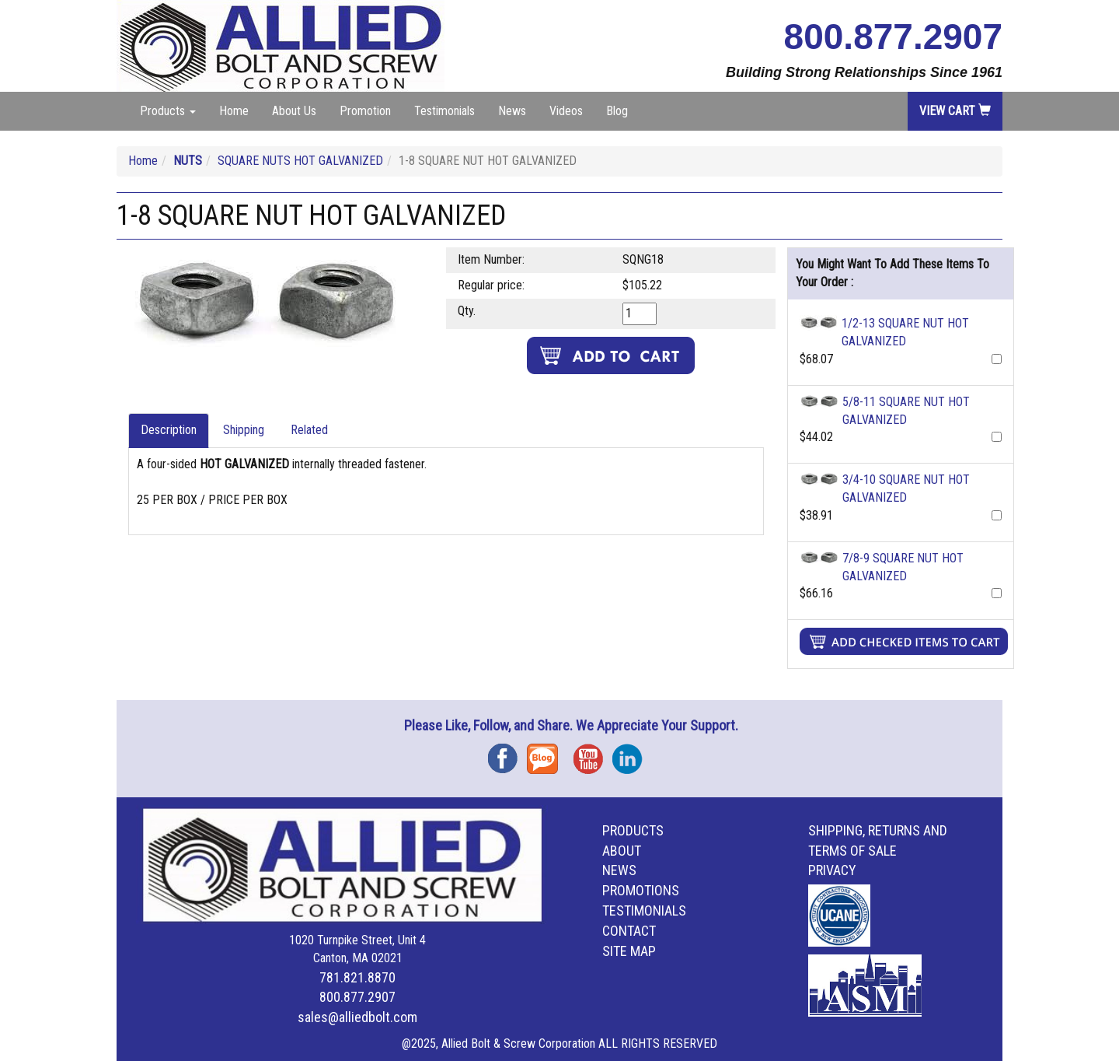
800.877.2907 (893, 36)
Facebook (507, 753)
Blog (617, 110)
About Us (294, 110)
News (512, 110)
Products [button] (168, 110)
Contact (629, 931)
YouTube (592, 753)
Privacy (832, 870)
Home (234, 110)
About (621, 850)
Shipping (243, 429)
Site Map (629, 951)
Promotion (365, 110)
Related (309, 429)
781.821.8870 (357, 977)
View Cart (955, 110)
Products (633, 830)
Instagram (631, 753)
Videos (566, 110)
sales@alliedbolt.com (357, 1017)
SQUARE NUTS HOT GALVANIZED (300, 160)
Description (169, 429)
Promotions (640, 890)
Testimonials (444, 110)
